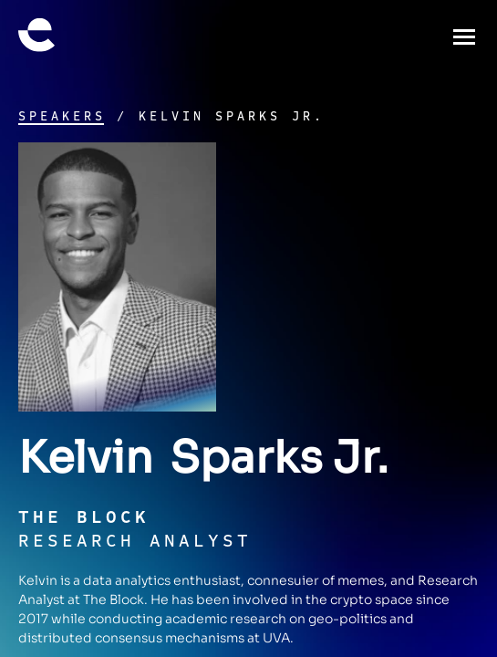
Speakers (62, 117)
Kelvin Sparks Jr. (232, 117)
